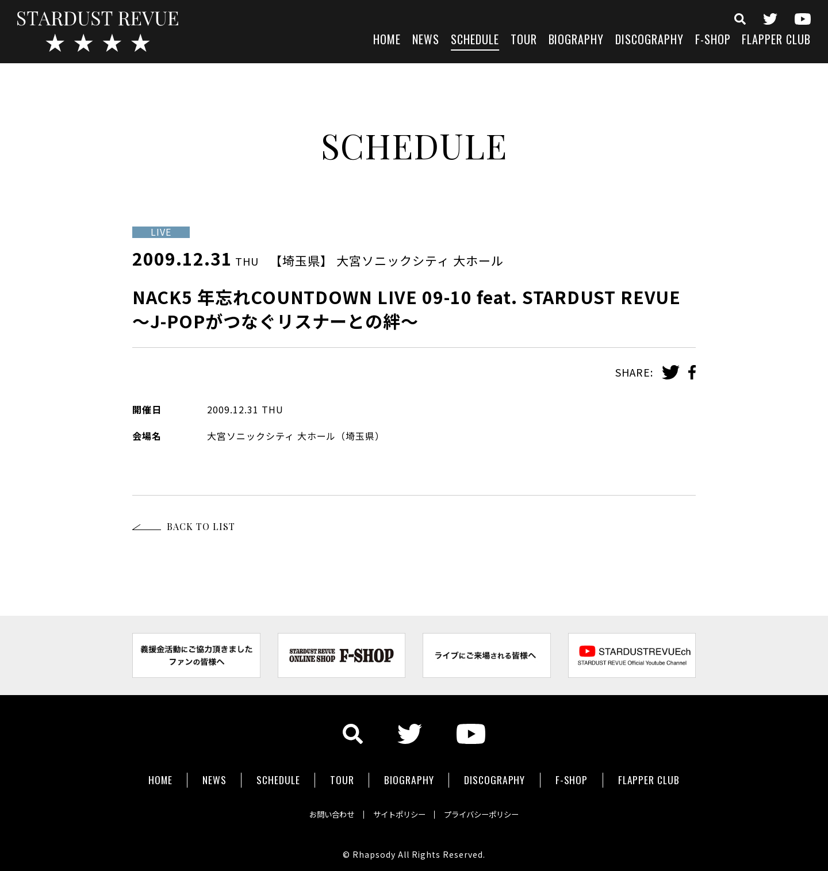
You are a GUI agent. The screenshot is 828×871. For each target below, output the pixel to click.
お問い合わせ (322, 810)
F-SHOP (713, 40)
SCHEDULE (475, 40)
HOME (387, 40)
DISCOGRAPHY (649, 40)
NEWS (425, 40)
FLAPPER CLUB (776, 40)
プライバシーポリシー (490, 810)
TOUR (524, 40)
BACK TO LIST (201, 526)
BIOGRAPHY (576, 40)
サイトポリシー (398, 810)
